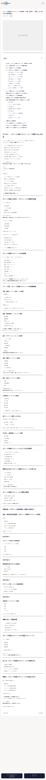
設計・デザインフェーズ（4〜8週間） (16, 76)
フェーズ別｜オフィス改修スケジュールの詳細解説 (16, 70)
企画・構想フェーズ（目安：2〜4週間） (16, 72)
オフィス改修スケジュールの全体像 (13, 67)
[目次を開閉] (41, 58)
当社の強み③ (11, 111)
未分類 (11, 16)
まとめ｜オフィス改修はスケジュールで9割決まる (17, 125)
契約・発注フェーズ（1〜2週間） (15, 81)
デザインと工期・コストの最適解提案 (16, 113)
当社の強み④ (11, 115)
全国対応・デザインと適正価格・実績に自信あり (16, 97)
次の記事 (40, 713)
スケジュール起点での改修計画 (14, 104)
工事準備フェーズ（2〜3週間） (14, 83)
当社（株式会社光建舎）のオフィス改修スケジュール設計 (18, 100)
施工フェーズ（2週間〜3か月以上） (15, 85)
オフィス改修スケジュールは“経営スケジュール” (16, 123)
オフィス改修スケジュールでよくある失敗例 (15, 91)
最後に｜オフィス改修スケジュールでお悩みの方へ (17, 127)
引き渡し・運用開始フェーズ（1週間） (16, 87)
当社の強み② (11, 106)
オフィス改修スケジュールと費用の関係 (14, 95)
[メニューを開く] (43, 3)
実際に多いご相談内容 (11, 120)
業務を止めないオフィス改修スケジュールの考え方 (16, 93)
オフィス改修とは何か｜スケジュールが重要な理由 (16, 65)
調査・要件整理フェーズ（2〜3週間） (16, 74)
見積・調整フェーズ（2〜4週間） (15, 79)
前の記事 (5, 713)
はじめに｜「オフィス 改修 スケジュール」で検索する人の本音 (19, 63)
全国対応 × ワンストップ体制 (14, 117)
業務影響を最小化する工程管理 (14, 108)
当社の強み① (11, 102)
